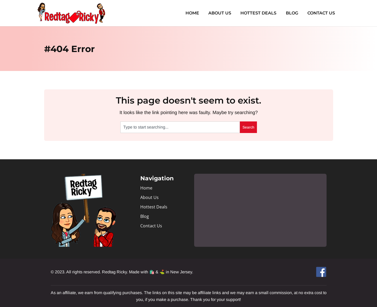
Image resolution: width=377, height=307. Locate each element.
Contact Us (321, 13)
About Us (222, 13)
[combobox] (180, 127)
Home (196, 13)
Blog (293, 13)
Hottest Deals (261, 13)
